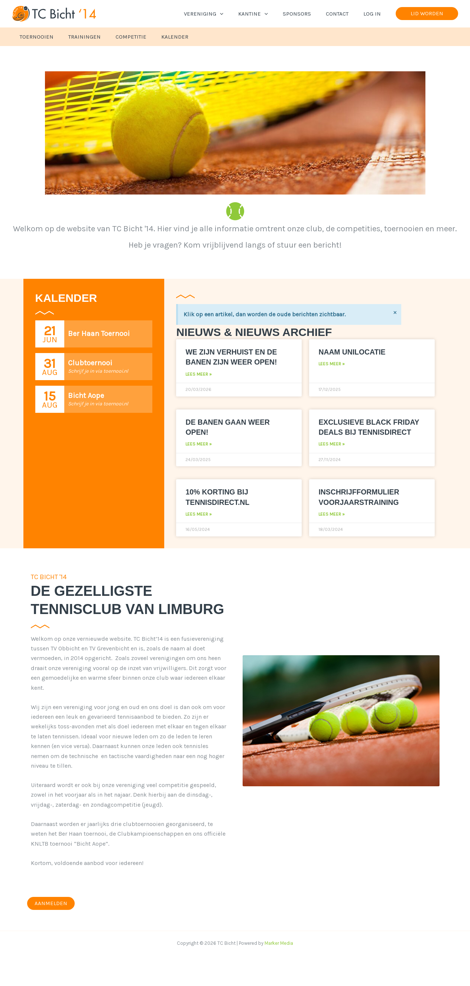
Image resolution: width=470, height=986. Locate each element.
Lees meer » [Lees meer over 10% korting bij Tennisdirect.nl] (198, 524)
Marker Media (279, 953)
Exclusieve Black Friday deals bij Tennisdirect (357, 432)
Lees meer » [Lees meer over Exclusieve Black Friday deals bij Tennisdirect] (331, 454)
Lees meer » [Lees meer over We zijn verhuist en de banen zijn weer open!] (198, 374)
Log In (374, 13)
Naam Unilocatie (354, 351)
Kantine (266, 14)
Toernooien (35, 36)
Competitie (121, 36)
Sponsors (306, 13)
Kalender (161, 36)
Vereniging (220, 14)
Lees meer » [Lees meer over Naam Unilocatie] (331, 363)
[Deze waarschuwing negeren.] (394, 312)
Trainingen (79, 36)
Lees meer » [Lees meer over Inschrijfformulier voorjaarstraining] (331, 524)
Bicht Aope (86, 395)
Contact (342, 13)
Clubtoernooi (90, 363)
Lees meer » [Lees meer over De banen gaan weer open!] (198, 444)
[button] (236, 14)
